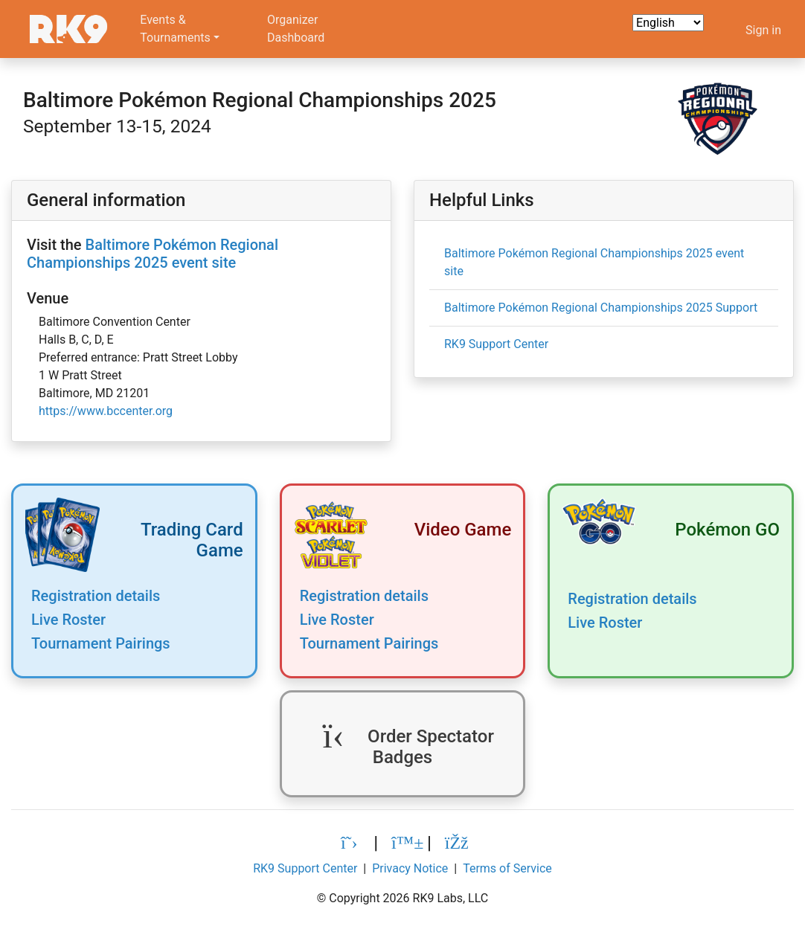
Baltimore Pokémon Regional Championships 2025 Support (600, 307)
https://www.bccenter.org (106, 411)
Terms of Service (507, 868)
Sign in (763, 30)
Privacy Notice (410, 868)
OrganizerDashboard (295, 29)
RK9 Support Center (496, 344)
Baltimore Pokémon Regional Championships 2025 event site (152, 253)
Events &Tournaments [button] (175, 29)
